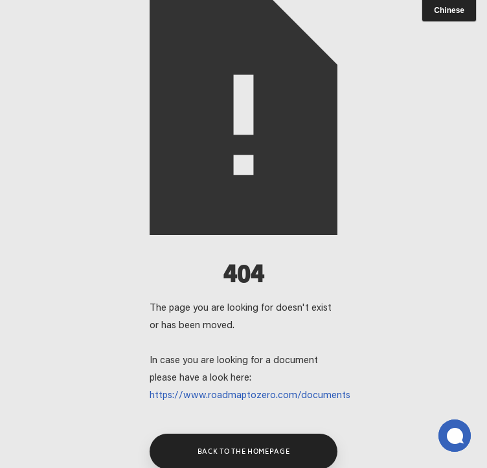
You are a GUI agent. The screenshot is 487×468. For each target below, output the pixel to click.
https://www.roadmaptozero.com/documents (250, 396)
